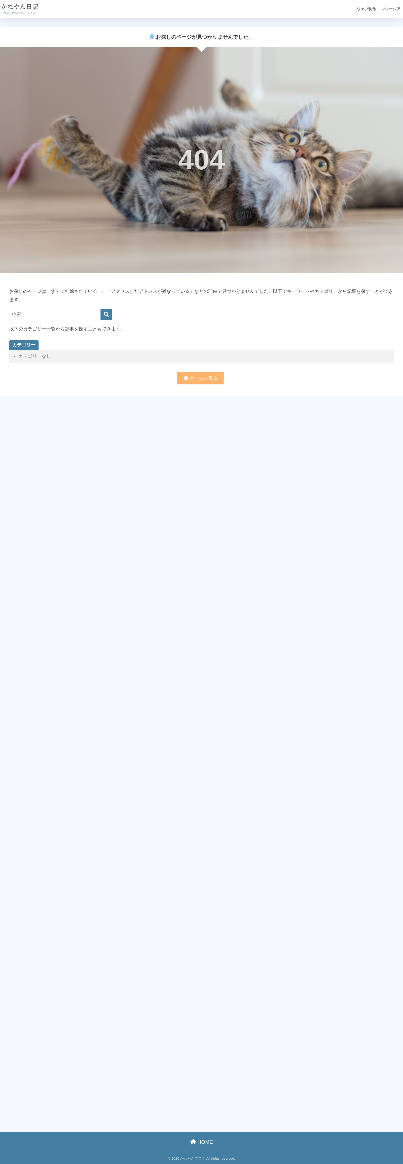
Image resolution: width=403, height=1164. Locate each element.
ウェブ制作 (366, 9)
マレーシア (390, 9)
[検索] (106, 314)
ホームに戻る (200, 378)
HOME (201, 1142)
